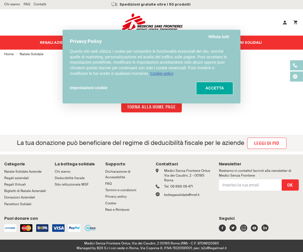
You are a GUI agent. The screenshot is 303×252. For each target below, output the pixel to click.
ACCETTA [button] (214, 88)
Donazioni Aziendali (19, 197)
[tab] (25, 164)
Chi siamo (62, 171)
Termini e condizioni (120, 190)
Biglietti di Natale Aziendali (25, 191)
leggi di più (266, 143)
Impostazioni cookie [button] (88, 87)
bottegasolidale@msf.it (181, 195)
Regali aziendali (57, 43)
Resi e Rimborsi (117, 209)
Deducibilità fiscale (70, 178)
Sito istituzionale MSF (72, 184)
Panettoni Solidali (17, 204)
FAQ (108, 183)
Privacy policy (116, 196)
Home (9, 54)
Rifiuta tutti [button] (218, 36)
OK (290, 185)
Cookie (110, 203)
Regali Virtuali (15, 184)
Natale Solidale (31, 54)
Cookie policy (161, 73)
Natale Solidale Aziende (23, 171)
